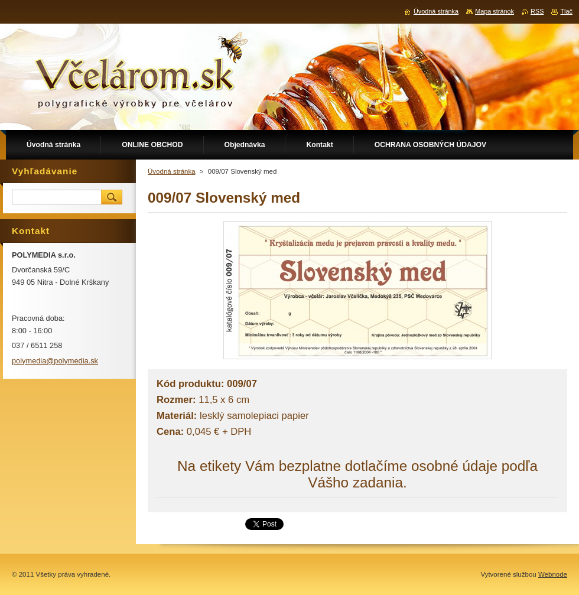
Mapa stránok (494, 11)
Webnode (552, 574)
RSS (537, 11)
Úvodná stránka (172, 171)
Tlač (566, 11)
